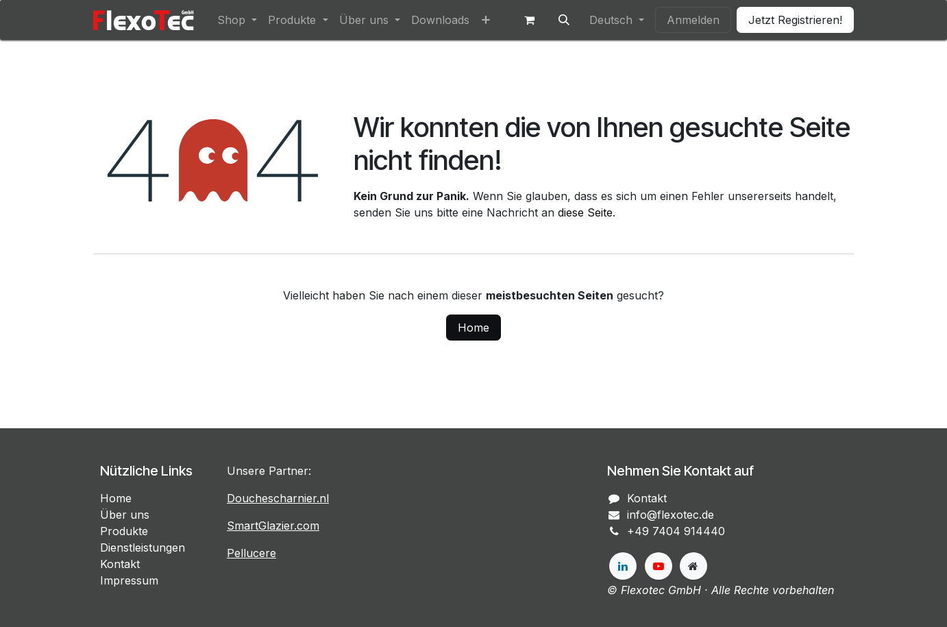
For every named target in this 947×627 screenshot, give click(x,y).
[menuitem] (237, 20)
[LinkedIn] (623, 566)
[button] (564, 19)
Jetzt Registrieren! (795, 20)
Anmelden (693, 20)
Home (473, 327)
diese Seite (585, 212)
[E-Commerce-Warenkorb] (529, 19)
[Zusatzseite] (693, 566)
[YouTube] (658, 566)
